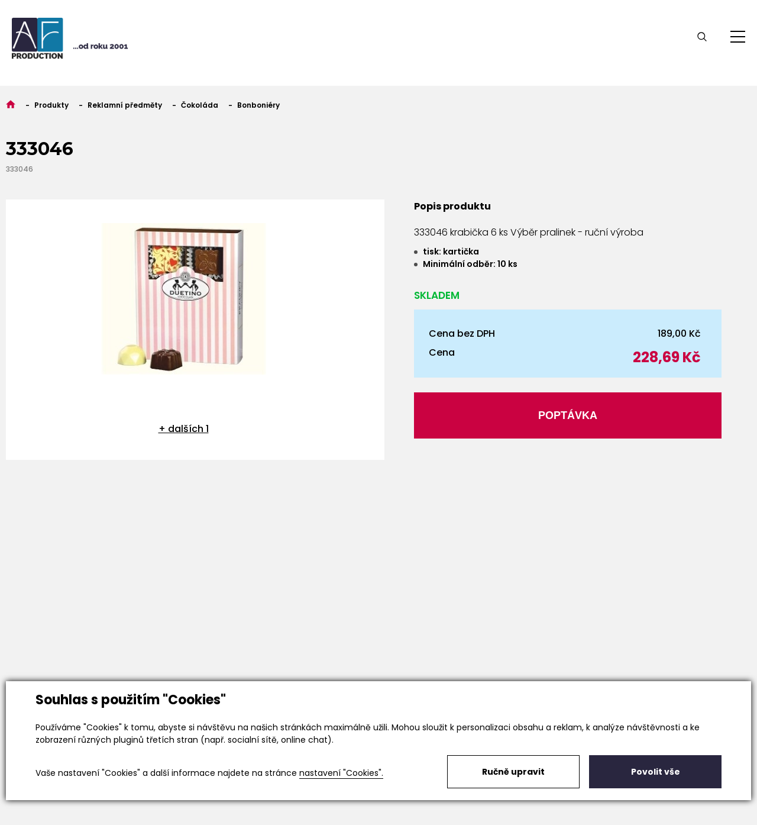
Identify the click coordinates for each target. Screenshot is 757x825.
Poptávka (567, 415)
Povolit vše (655, 772)
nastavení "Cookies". (341, 773)
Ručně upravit (513, 772)
